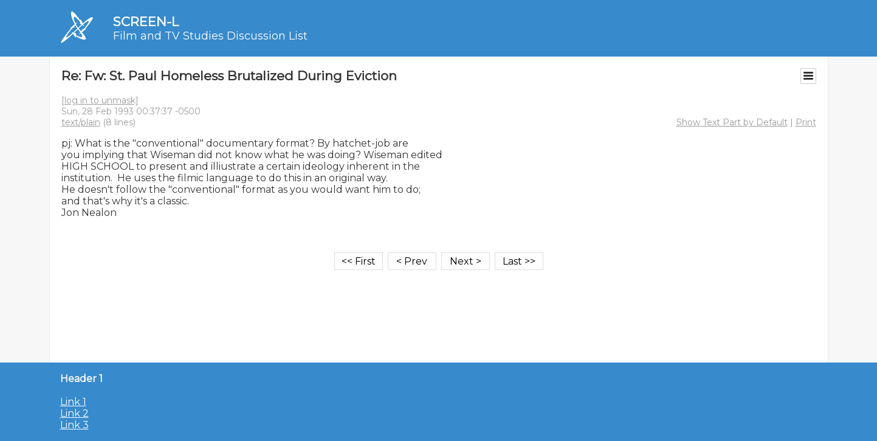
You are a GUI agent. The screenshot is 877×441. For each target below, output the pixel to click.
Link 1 (73, 402)
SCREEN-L (146, 21)
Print (806, 122)
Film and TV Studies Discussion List (210, 36)
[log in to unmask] (100, 100)
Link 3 (74, 425)
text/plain (80, 122)
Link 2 (74, 413)
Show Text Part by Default (732, 122)
